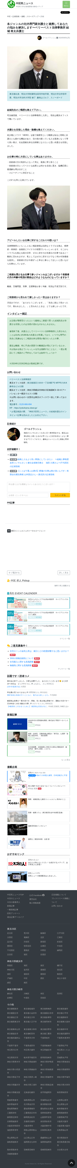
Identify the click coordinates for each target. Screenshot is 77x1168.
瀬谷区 (26, 974)
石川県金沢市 (29, 1104)
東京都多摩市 (45, 1017)
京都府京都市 (29, 1121)
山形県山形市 (62, 1100)
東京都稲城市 (29, 1009)
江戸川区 (60, 933)
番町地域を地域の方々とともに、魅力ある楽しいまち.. (28, 695)
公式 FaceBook (37, 895)
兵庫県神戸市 (62, 1117)
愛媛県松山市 (45, 1138)
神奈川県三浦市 (30, 1085)
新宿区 (43, 942)
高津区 (60, 993)
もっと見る (65, 760)
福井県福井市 (12, 1104)
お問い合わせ (57, 906)
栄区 (9, 974)
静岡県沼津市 (12, 1117)
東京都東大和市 (30, 1029)
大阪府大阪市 (62, 1121)
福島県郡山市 (29, 1100)
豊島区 (26, 950)
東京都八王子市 (30, 1022)
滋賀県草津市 (12, 1130)
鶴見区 (60, 974)
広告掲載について (58, 895)
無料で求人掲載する (62, 586)
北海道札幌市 (29, 1092)
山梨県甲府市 (45, 1117)
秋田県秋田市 (62, 1092)
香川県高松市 (62, 1138)
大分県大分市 (62, 1150)
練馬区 (60, 950)
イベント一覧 (65, 639)
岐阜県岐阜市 (62, 1109)
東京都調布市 (62, 1017)
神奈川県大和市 (63, 1085)
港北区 (60, 970)
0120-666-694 (25, 404)
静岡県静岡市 (62, 1113)
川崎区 (26, 993)
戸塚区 (10, 978)
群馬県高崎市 (45, 1057)
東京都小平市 (62, 1013)
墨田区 (10, 946)
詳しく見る (63, 573)
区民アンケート (13, 913)
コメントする (60, 495)
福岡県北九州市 (30, 1142)
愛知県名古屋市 (46, 1109)
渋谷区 (26, 942)
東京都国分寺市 (46, 1013)
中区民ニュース (24, 3)
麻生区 (10, 993)
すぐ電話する (14, 573)
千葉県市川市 (29, 1038)
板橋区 (43, 933)
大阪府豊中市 (45, 1126)
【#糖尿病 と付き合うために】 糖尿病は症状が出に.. (27, 706)
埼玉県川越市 (29, 1050)
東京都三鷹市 (45, 1034)
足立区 (10, 933)
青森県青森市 (12, 1100)
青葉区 (10, 965)
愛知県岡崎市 (12, 1109)
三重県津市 (11, 1113)
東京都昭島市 (12, 1009)
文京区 (10, 954)
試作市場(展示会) (14, 687)
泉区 (42, 965)
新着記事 (11, 906)
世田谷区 (27, 946)
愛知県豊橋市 (29, 1109)
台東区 (43, 946)
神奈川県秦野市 (46, 1077)
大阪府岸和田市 (13, 1126)
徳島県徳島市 (12, 1142)
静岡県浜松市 (29, 1117)
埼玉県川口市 (12, 1050)
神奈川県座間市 (63, 1069)
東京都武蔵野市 (63, 1034)
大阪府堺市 (28, 1126)
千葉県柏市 (45, 1038)
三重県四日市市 (30, 1113)
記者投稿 (15, 16)
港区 (25, 954)
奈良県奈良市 (45, 1121)
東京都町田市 (29, 1034)
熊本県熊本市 (12, 1150)
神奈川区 (11, 970)
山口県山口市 (29, 1138)
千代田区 (11, 950)
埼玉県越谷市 (45, 1050)
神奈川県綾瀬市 (30, 1062)
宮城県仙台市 (45, 1100)
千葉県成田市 (29, 1045)
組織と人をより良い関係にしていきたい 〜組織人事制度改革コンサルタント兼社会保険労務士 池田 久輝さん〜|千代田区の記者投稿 (39, 463)
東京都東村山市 (13, 1029)
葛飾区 (26, 937)
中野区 (43, 950)
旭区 (25, 965)
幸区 (42, 993)
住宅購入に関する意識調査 (25, 662)
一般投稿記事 (12, 910)
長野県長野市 (45, 1113)
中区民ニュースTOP (15, 895)
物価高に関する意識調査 (24, 665)
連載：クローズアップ (30, 16)
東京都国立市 (12, 1013)
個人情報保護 (34, 903)
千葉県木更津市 (63, 1038)
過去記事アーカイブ (15, 917)
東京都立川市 (29, 1017)
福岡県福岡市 (45, 1142)
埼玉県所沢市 (12, 1057)
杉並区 (60, 942)
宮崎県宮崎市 (29, 1150)
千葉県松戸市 (62, 1045)
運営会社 (33, 899)
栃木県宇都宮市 (30, 1057)
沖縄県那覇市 (12, 1154)
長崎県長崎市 (45, 1150)
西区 (42, 978)
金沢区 (26, 970)
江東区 (60, 937)
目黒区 (43, 954)
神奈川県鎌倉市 (30, 1069)
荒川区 (26, 933)
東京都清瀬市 (62, 1009)
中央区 (60, 946)
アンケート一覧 (64, 669)
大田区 (10, 937)
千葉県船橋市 (45, 1045)
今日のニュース (13, 898)
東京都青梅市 (45, 1009)
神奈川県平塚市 (63, 1077)
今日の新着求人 (13, 902)
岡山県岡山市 (12, 1138)
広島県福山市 (62, 1130)
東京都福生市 (12, 1034)
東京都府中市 (62, 1029)
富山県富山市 (62, 1104)
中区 (9, 16)
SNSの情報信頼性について (25, 658)
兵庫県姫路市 (12, 1121)
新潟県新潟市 (45, 1104)
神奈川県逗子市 (13, 1077)
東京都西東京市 (13, 1022)
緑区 (9, 983)
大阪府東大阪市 (63, 1126)
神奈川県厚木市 (13, 1062)
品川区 (10, 942)
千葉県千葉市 (12, 1045)
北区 (42, 937)
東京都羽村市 (45, 1022)
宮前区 (43, 998)
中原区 (26, 998)
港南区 (43, 970)
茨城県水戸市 (62, 1057)
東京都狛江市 (12, 1017)
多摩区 (10, 998)
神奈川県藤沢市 (13, 1085)
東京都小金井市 (30, 1013)
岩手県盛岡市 (45, 1092)
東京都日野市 (45, 1029)
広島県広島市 (45, 1130)
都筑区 (43, 974)
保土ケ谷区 (61, 978)
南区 (25, 983)
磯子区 (60, 965)
